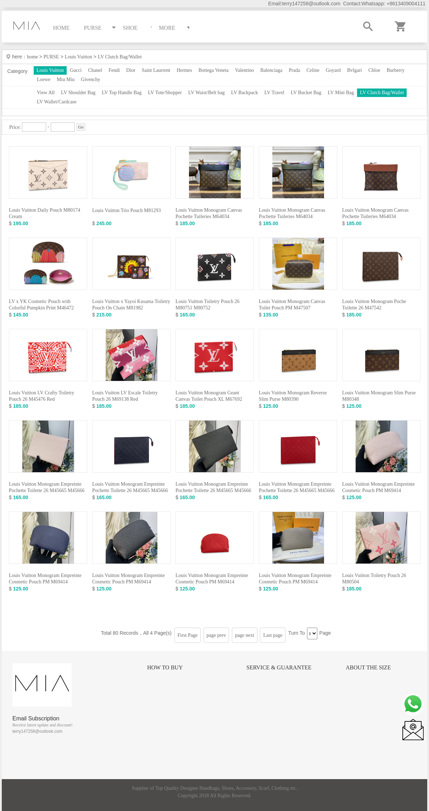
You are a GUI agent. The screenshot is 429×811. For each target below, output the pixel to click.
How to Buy (165, 667)
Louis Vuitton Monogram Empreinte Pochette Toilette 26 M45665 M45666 (46, 487)
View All (46, 92)
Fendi (114, 70)
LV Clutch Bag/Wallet (120, 56)
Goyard (333, 70)
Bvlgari (354, 70)
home (33, 56)
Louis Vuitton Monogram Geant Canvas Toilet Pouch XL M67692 (209, 396)
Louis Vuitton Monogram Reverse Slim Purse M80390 (293, 396)
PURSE (51, 56)
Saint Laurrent (156, 70)
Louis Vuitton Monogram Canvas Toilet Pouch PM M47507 (292, 304)
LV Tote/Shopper (165, 92)
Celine (312, 70)
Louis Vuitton (78, 56)
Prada (294, 70)
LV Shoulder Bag (78, 92)
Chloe (374, 70)
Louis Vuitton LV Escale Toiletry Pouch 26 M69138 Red (125, 396)
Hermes (184, 70)
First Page (187, 635)
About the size (368, 667)
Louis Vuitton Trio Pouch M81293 (126, 210)
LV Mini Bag (341, 92)
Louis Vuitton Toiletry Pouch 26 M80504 (374, 578)
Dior (130, 70)
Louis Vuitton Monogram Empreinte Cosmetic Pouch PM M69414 (378, 487)
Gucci (76, 70)
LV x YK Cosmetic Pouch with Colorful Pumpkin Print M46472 (41, 304)
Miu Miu (65, 79)
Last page (272, 635)
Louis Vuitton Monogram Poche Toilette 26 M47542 (374, 304)
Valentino (244, 70)
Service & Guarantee (279, 667)
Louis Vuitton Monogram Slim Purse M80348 (379, 396)
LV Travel (274, 92)
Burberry (395, 70)
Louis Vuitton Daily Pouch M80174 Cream (44, 213)
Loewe (43, 79)
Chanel (95, 70)
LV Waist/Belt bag (206, 92)
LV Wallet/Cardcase (57, 101)
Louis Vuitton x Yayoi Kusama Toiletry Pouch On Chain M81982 (131, 304)
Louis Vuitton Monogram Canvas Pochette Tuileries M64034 (209, 213)
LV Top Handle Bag (121, 92)
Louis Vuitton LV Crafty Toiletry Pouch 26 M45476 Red (41, 396)
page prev (216, 635)
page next (244, 635)
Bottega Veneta (214, 70)
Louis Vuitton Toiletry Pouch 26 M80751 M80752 (207, 304)
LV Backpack (244, 92)
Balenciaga (271, 70)
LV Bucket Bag (306, 92)
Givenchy (90, 79)
